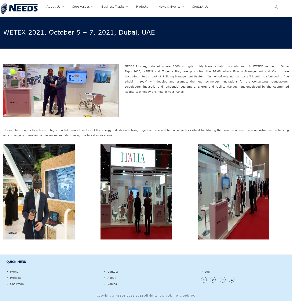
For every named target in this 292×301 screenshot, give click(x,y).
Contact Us (200, 6)
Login (208, 271)
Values (112, 284)
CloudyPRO (187, 295)
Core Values (81, 6)
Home (14, 271)
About (111, 277)
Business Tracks (112, 6)
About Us (53, 6)
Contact (112, 271)
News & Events (169, 6)
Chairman (17, 284)
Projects (142, 6)
